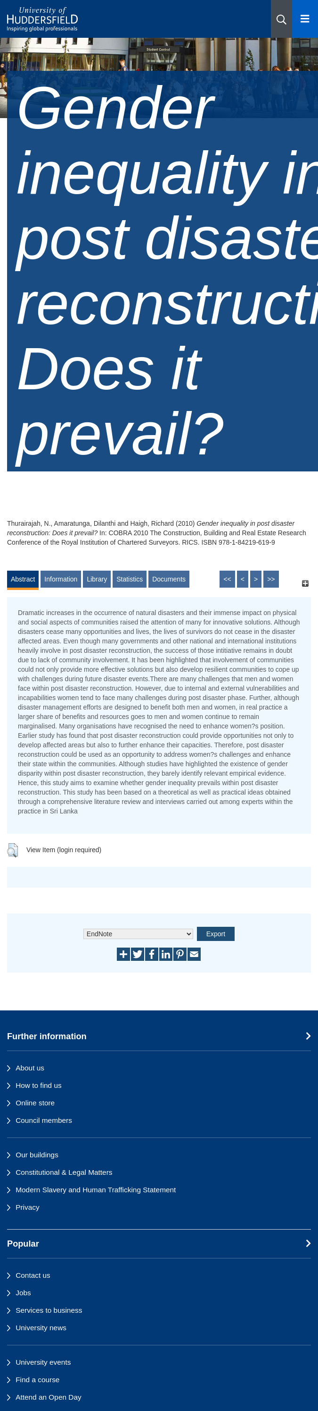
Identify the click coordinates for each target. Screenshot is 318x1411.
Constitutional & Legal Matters (64, 1172)
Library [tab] (97, 579)
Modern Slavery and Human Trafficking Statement (96, 1190)
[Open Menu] (305, 19)
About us (30, 1068)
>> (271, 579)
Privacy (27, 1207)
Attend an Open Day (48, 1397)
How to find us (39, 1085)
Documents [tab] (169, 579)
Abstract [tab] (23, 579)
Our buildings (37, 1155)
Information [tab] (60, 579)
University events (43, 1362)
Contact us (33, 1275)
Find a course (37, 1380)
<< (227, 579)
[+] (305, 583)
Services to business (49, 1310)
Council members (44, 1120)
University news (41, 1328)
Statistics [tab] (129, 579)
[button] (281, 19)
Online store (35, 1103)
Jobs (23, 1293)
